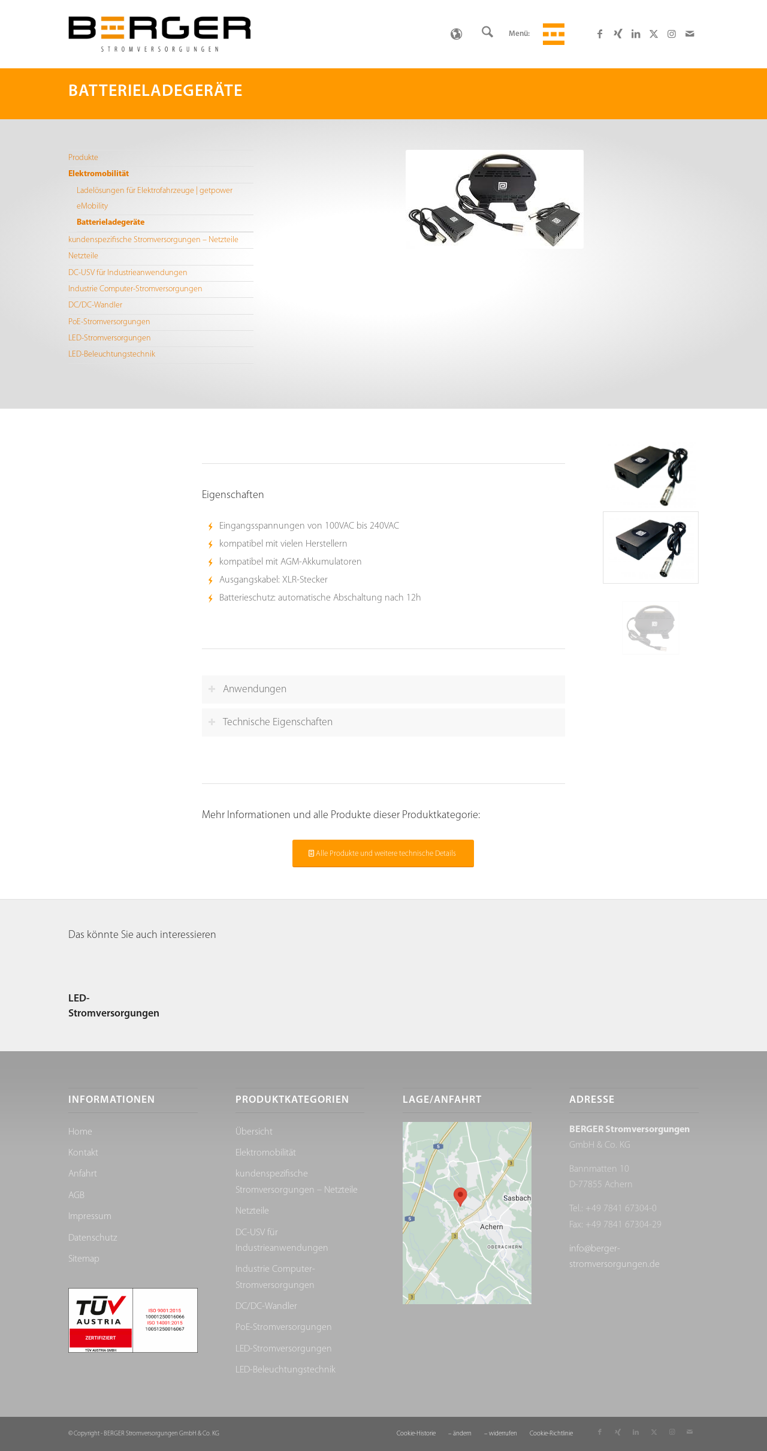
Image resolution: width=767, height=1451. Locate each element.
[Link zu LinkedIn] (636, 34)
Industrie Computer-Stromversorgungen (135, 289)
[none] (456, 34)
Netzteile (83, 256)
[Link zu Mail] (690, 34)
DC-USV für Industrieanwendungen (128, 273)
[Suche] (487, 34)
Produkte (83, 157)
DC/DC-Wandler (95, 305)
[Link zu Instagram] (672, 34)
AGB (76, 1195)
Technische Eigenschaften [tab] (270, 722)
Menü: (519, 34)
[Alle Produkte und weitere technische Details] (383, 853)
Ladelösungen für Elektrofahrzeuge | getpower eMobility (154, 198)
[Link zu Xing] (618, 34)
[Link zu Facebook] (600, 34)
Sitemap (83, 1259)
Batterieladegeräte (110, 222)
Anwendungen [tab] (247, 689)
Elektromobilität (98, 174)
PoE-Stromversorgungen (109, 322)
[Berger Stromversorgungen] (159, 34)
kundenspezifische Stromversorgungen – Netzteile (153, 240)
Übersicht (254, 1132)
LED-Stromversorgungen (109, 338)
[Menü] (551, 34)
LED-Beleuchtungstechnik (111, 354)
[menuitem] (487, 34)
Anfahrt (82, 1174)
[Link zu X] (654, 34)
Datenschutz (92, 1238)
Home (80, 1132)
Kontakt (83, 1153)
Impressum (89, 1216)
